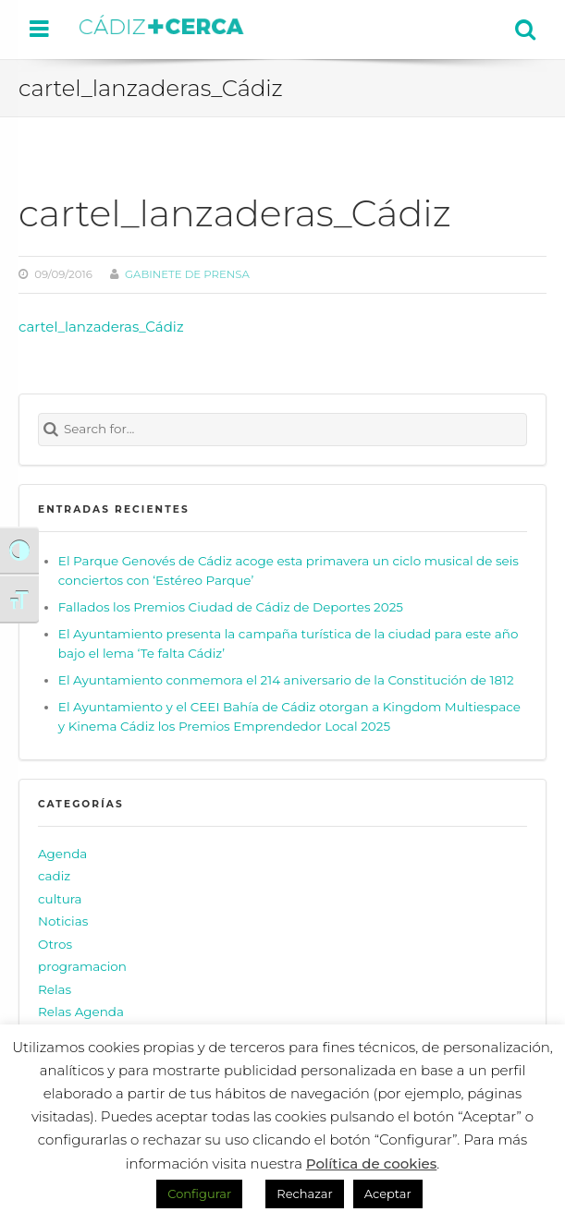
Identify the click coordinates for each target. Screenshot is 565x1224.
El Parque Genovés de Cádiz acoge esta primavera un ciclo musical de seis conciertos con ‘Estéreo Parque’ (288, 570)
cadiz (54, 875)
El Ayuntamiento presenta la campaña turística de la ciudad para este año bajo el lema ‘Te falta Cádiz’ (288, 643)
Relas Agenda (81, 1011)
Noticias (63, 921)
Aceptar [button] (387, 1193)
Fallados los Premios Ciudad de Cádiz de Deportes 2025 (230, 607)
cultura (60, 898)
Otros (55, 944)
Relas (54, 989)
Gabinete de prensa (187, 274)
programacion (82, 966)
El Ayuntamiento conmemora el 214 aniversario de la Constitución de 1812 (286, 680)
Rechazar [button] (304, 1193)
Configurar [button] (199, 1193)
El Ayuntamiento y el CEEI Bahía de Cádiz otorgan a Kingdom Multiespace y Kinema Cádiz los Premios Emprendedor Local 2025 (289, 716)
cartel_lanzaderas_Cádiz (101, 326)
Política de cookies (371, 1163)
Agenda (62, 853)
